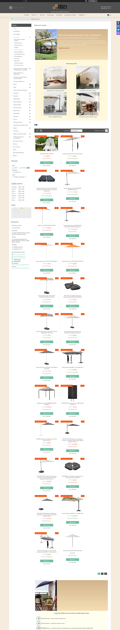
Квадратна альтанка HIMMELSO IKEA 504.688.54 (96, 299)
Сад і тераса (27, 19)
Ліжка (37, 567)
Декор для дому (18, 122)
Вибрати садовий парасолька (71, 506)
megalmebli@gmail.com (19, 256)
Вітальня (16, 96)
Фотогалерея (16, 147)
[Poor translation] (5, 607)
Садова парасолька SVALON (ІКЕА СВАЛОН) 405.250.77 (46, 191)
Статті (14, 149)
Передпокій (17, 99)
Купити (47, 162)
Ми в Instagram (92, 572)
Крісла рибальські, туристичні (18, 73)
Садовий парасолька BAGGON (55, 90)
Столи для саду (18, 45)
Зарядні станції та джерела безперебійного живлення (21, 69)
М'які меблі (17, 110)
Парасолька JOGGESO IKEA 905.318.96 (96, 408)
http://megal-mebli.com (19, 254)
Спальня (16, 93)
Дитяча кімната (18, 101)
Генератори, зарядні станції (21, 125)
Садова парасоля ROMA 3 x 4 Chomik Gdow (46, 408)
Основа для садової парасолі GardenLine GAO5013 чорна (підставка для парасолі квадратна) (96, 155)
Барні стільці (13, 567)
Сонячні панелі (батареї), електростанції (20, 77)
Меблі (15, 128)
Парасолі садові (18, 49)
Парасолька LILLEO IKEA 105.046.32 (71, 191)
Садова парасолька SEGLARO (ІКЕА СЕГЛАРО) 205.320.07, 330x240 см (97, 191)
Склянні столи (14, 565)
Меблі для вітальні (67, 563)
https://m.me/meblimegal (19, 258)
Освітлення (17, 113)
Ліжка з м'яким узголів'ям (43, 565)
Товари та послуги (18, 19)
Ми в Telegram (91, 576)
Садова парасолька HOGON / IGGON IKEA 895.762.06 (46, 299)
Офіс (15, 87)
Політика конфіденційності (79, 598)
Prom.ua (67, 595)
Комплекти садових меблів (19, 40)
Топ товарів (17, 34)
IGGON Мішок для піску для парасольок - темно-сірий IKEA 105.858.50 (71, 372)
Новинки (81, 15)
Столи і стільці (14, 569)
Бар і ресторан (17, 107)
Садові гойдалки (18, 63)
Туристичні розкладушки (20, 90)
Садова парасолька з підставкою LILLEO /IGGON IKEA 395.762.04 (71, 263)
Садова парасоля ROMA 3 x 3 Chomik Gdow (71, 298)
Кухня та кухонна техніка (20, 134)
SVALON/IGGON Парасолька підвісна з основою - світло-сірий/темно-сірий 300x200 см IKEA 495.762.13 (46, 373)
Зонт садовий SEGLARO (55, 117)
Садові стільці (18, 43)
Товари (33, 15)
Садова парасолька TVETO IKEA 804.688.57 (46, 227)
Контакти (59, 15)
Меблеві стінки (66, 565)
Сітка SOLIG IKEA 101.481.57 (46, 153)
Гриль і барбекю (18, 52)
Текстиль (16, 116)
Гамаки (16, 47)
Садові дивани (18, 56)
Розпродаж (50, 15)
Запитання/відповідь (18, 152)
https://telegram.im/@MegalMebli (20, 264)
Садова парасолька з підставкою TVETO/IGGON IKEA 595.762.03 (96, 227)
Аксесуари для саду (19, 54)
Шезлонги (17, 60)
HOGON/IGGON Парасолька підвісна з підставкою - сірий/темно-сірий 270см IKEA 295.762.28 (96, 373)
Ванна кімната (17, 104)
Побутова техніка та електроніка (19, 137)
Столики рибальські (19, 81)
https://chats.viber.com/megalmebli (20, 268)
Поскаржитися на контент (67, 598)
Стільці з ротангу (18, 65)
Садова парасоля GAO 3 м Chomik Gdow (71, 153)
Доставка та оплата (70, 15)
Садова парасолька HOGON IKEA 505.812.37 (71, 227)
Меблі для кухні (14, 563)
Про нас (42, 15)
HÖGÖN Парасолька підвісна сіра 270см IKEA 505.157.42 (71, 335)
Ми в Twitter (91, 569)
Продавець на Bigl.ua (60, 596)
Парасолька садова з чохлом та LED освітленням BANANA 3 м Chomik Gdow (71, 409)
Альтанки (17, 58)
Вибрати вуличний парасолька (71, 531)
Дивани (64, 567)
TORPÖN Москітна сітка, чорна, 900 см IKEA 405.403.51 (46, 335)
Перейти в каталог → (64, 48)
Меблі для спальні (41, 563)
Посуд (15, 119)
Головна (26, 15)
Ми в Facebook (91, 574)
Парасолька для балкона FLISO (88, 117)
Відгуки (15, 155)
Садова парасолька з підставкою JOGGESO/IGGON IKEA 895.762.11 (96, 263)
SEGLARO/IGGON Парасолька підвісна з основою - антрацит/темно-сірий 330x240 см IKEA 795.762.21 (96, 336)
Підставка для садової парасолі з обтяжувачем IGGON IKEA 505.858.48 (46, 263)
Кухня (15, 84)
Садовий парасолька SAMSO (87, 90)
